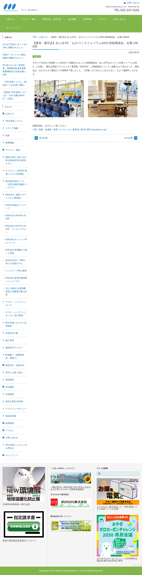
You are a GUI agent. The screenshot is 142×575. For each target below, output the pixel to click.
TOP (35, 37)
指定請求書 (10, 416)
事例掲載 (9, 143)
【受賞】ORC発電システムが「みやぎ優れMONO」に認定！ (14, 95)
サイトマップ (12, 28)
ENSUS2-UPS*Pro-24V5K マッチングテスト (15, 229)
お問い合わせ (119, 19)
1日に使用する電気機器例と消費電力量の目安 (16, 291)
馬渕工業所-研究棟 (14, 401)
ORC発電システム (14, 121)
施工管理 (9, 340)
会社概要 (72, 19)
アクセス (102, 19)
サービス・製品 (28, 19)
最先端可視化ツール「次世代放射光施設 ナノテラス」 (16, 184)
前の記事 (43, 138)
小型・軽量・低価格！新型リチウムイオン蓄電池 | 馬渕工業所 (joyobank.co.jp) (69, 129)
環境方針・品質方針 (52, 19)
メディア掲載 (11, 128)
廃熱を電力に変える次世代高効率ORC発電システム (16, 160)
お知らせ (10, 19)
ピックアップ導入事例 (15, 271)
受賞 (7, 135)
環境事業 (9, 380)
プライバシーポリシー (15, 409)
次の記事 (128, 138)
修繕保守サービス (13, 348)
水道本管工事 (11, 333)
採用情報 (87, 19)
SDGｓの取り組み (14, 372)
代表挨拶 (9, 394)
